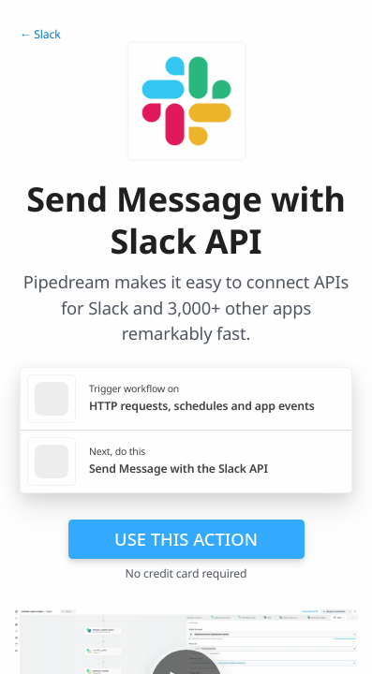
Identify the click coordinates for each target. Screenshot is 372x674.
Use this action (186, 538)
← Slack (40, 34)
